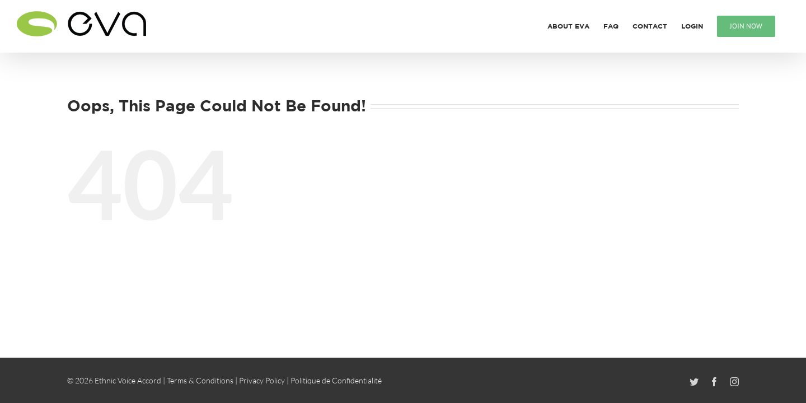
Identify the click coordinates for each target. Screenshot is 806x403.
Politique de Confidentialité (336, 380)
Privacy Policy (262, 380)
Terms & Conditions (200, 380)
